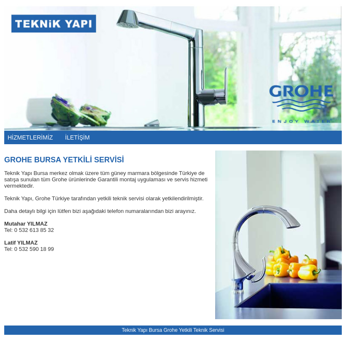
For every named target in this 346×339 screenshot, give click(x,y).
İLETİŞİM (77, 137)
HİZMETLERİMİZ (30, 137)
